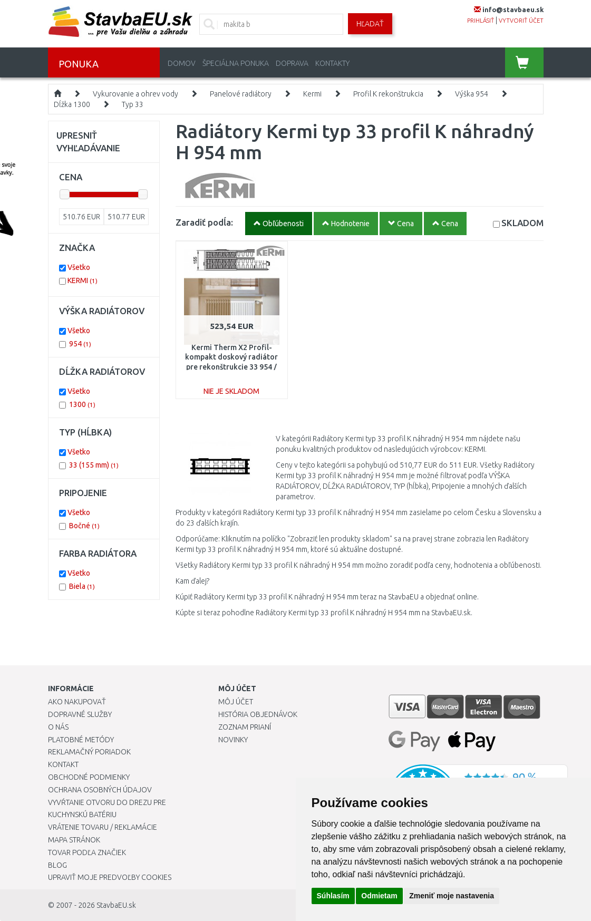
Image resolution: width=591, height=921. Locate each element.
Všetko (78, 267)
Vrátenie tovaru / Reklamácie (102, 827)
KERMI (82, 280)
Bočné (84, 525)
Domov (182, 63)
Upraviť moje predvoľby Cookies (109, 877)
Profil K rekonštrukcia (388, 94)
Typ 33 (132, 104)
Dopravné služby (80, 714)
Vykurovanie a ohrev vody (135, 94)
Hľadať (370, 24)
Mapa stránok (74, 840)
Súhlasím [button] (333, 895)
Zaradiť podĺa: (204, 222)
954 (80, 344)
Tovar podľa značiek (87, 852)
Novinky (233, 739)
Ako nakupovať (77, 701)
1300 (82, 404)
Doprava (292, 63)
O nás (58, 727)
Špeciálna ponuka (235, 63)
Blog (57, 865)
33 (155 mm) (94, 465)
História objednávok (257, 714)
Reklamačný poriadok (89, 752)
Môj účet (235, 701)
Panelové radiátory (241, 94)
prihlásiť (480, 20)
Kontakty (332, 63)
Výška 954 (471, 94)
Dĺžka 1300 (72, 104)
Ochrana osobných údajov (100, 790)
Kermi (312, 94)
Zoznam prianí (244, 727)
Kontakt (63, 764)
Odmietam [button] (379, 895)
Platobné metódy (81, 739)
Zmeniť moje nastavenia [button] (451, 895)
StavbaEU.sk (116, 905)
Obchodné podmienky (89, 777)
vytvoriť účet (521, 20)
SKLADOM (522, 223)
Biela (82, 586)
